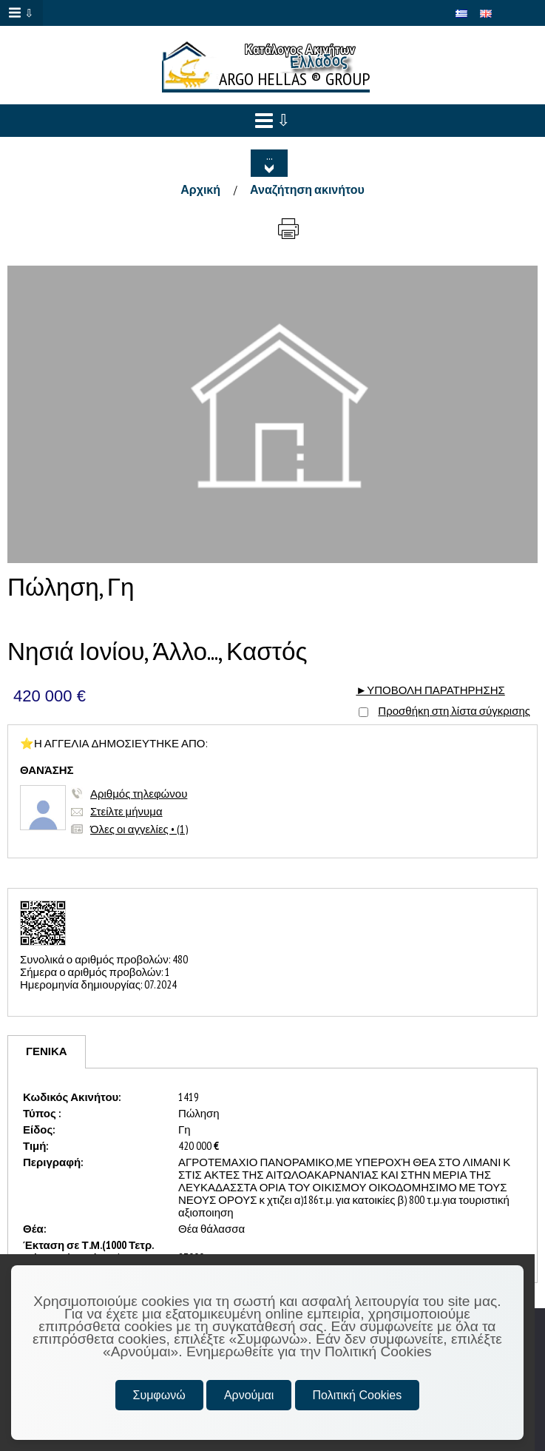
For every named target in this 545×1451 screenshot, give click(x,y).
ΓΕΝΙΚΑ (46, 1051)
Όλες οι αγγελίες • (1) (139, 829)
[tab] (46, 1051)
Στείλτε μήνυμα (126, 811)
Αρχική (200, 189)
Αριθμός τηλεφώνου (138, 794)
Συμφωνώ (159, 1395)
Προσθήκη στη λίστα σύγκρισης (454, 710)
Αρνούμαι (249, 1395)
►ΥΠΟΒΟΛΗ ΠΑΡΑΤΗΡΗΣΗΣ (430, 690)
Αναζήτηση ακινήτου (307, 189)
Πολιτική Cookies (357, 1395)
